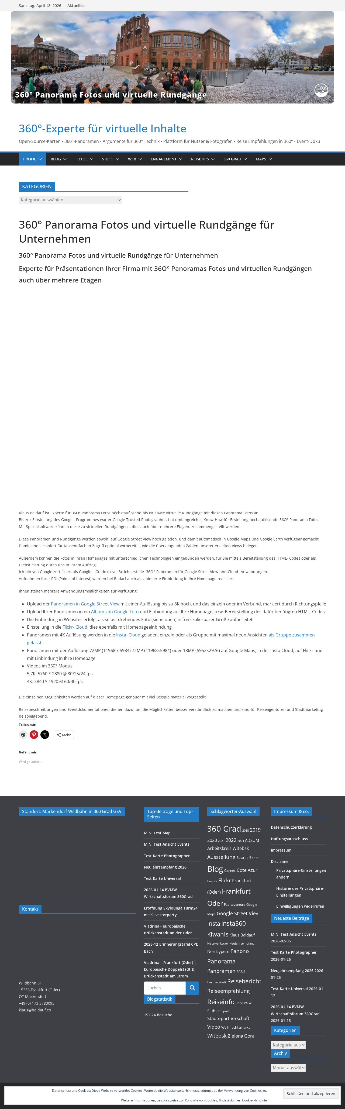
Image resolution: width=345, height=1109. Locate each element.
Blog (56, 158)
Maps (261, 158)
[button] (39, 159)
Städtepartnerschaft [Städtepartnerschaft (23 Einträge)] (228, 1018)
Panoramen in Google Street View (85, 604)
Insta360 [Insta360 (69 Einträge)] (233, 923)
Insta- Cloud (129, 635)
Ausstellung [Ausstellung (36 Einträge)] (221, 856)
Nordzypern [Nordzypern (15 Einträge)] (218, 951)
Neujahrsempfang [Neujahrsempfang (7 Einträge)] (241, 943)
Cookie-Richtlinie (254, 1100)
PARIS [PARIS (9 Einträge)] (241, 971)
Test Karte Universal (162, 878)
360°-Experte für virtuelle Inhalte (103, 128)
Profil (29, 158)
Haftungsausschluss (289, 838)
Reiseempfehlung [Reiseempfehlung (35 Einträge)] (228, 990)
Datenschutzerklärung (291, 827)
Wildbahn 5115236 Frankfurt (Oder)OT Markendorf (39, 989)
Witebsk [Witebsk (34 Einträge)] (217, 1035)
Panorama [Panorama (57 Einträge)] (221, 961)
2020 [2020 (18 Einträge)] (212, 840)
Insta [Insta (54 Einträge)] (213, 923)
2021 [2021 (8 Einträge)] (221, 841)
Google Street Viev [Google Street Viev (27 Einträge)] (237, 913)
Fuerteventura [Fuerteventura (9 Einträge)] (234, 904)
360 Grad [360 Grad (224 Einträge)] (224, 828)
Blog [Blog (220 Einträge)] (215, 868)
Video (107, 158)
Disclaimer (280, 861)
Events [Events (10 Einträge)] (212, 881)
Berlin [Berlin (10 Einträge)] (253, 857)
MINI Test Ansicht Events (166, 844)
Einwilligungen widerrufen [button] (300, 906)
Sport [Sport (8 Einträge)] (225, 1011)
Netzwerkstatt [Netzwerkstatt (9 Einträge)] (217, 943)
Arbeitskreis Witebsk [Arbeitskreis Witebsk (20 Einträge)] (228, 848)
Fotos (81, 158)
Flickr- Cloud (75, 627)
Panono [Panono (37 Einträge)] (239, 951)
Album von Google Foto (115, 612)
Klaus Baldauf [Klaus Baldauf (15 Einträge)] (242, 935)
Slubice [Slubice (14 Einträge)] (213, 1010)
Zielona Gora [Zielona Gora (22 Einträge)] (241, 1036)
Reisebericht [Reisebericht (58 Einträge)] (244, 981)
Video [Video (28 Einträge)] (213, 1027)
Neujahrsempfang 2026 (165, 867)
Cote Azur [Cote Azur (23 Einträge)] (247, 870)
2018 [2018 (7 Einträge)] (245, 830)
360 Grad (232, 158)
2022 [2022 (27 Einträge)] (231, 840)
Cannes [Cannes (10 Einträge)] (230, 870)
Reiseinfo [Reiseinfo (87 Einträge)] (220, 1001)
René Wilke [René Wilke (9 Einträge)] (244, 1003)
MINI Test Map (157, 832)
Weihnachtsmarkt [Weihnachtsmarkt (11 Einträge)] (235, 1027)
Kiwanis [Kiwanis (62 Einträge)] (217, 934)
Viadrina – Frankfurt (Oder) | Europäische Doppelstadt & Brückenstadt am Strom (170, 969)
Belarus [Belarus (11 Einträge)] (242, 857)
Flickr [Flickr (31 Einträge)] (224, 880)
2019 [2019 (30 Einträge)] (255, 829)
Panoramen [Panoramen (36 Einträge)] (221, 970)
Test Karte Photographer (167, 855)
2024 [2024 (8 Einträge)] (240, 841)
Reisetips (200, 158)
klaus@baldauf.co (35, 1009)
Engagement (164, 158)
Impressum (281, 850)
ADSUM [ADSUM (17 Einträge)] (252, 840)
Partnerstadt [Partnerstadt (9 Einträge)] (216, 982)
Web (132, 158)
